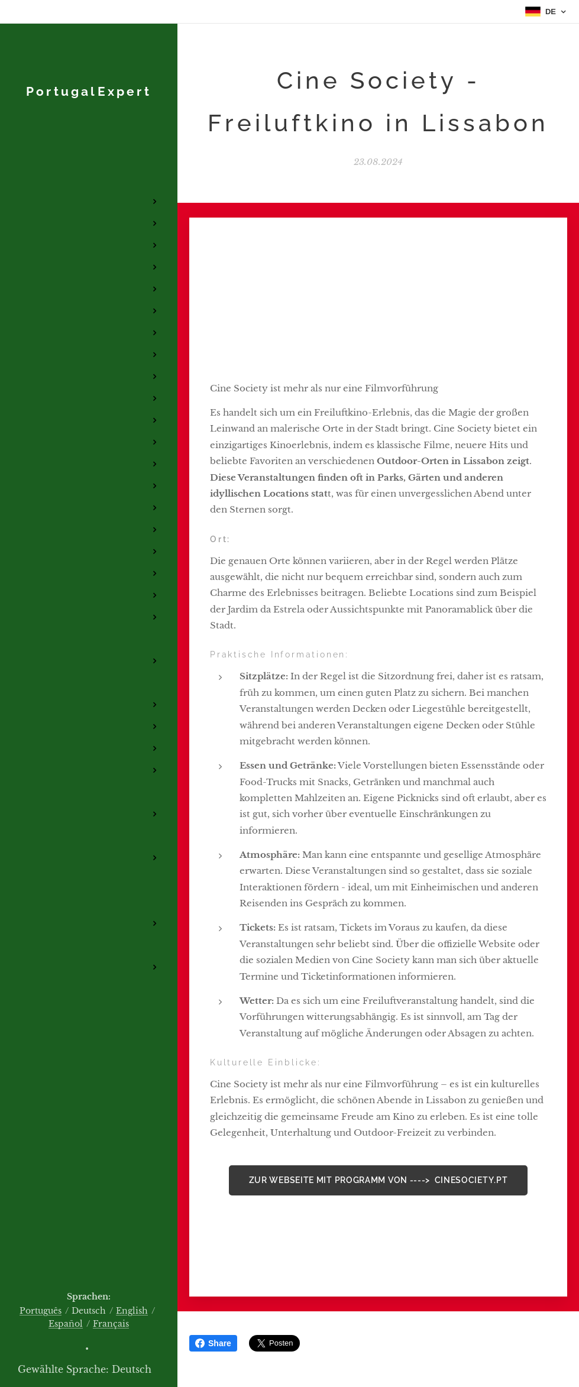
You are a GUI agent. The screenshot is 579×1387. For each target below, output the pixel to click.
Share (213, 1343)
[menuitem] (89, 144)
